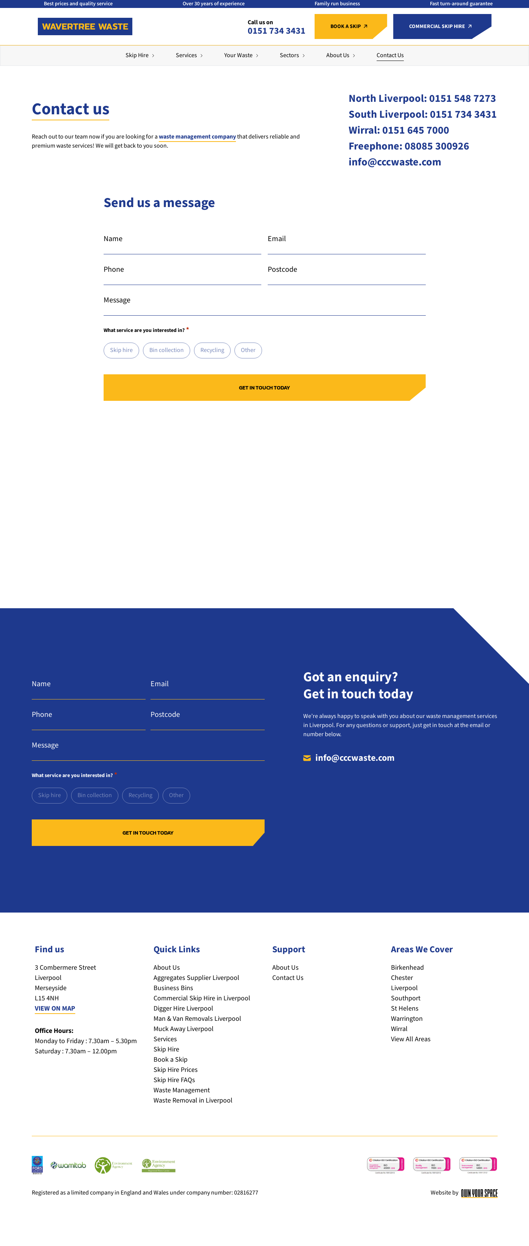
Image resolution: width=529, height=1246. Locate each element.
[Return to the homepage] (85, 26)
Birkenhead (407, 967)
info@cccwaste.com (355, 758)
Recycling (212, 350)
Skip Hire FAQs (174, 1080)
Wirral (399, 1029)
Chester (402, 977)
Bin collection (166, 350)
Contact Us (390, 55)
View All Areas (411, 1039)
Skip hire (121, 350)
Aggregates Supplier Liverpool (196, 977)
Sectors (289, 55)
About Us (337, 55)
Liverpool (404, 988)
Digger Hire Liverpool (183, 1008)
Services (186, 55)
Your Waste (238, 55)
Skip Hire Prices (176, 1069)
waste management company (197, 137)
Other (248, 350)
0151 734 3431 (277, 31)
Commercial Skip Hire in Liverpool (202, 998)
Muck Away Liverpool (184, 1029)
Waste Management (182, 1090)
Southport (405, 998)
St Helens (405, 1008)
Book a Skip (171, 1059)
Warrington (407, 1018)
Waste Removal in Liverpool (193, 1100)
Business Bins (173, 988)
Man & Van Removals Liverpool (197, 1018)
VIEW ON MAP (55, 1008)
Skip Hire (137, 55)
